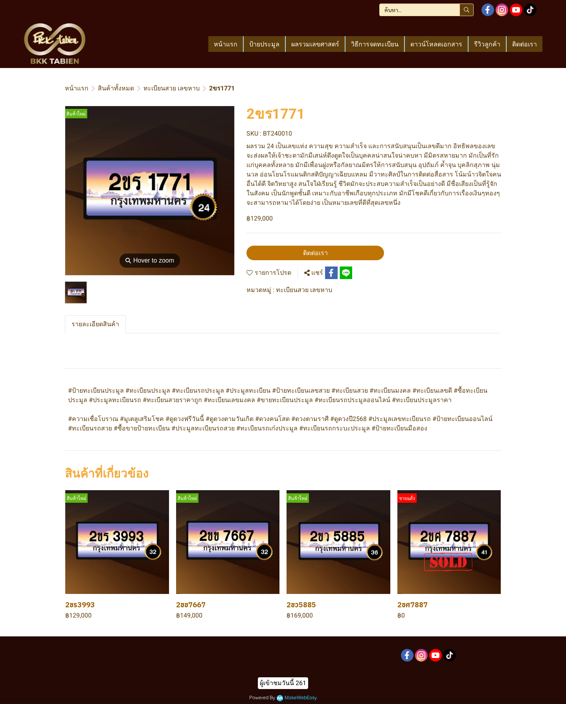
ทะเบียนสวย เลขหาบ (171, 88)
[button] (426, 10)
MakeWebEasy (301, 698)
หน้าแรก (76, 88)
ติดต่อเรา (315, 253)
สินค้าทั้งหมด (116, 88)
